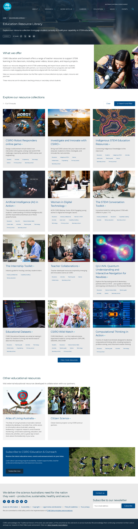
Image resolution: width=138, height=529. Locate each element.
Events (125, 9)
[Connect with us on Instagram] (8, 501)
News (113, 9)
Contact (6, 36)
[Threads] (21, 501)
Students (9, 159)
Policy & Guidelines (71, 507)
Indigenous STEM (64, 157)
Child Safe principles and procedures (59, 511)
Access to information (10, 507)
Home (4, 18)
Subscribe (128, 506)
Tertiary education (109, 220)
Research (50, 9)
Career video (10, 224)
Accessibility (25, 507)
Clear (108, 104)
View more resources (69, 360)
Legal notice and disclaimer (52, 507)
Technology (35, 159)
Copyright (36, 507)
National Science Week (28, 221)
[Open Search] (132, 9)
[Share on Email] (33, 36)
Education (99, 9)
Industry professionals (65, 216)
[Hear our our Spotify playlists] (17, 501)
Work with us (67, 9)
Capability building (73, 220)
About (36, 9)
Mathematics (55, 160)
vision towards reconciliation (57, 525)
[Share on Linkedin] (29, 36)
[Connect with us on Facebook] (4, 501)
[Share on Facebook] (21, 36)
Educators (54, 157)
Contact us (100, 493)
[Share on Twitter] (25, 36)
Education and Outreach (17, 18)
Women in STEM (78, 216)
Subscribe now (15, 471)
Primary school (17, 162)
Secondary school (29, 162)
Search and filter (124, 104)
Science (8, 162)
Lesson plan (100, 158)
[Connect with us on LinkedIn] (13, 501)
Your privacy (85, 507)
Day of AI (17, 221)
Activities (17, 159)
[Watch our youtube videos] (25, 501)
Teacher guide (109, 158)
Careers (84, 9)
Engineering (25, 159)
